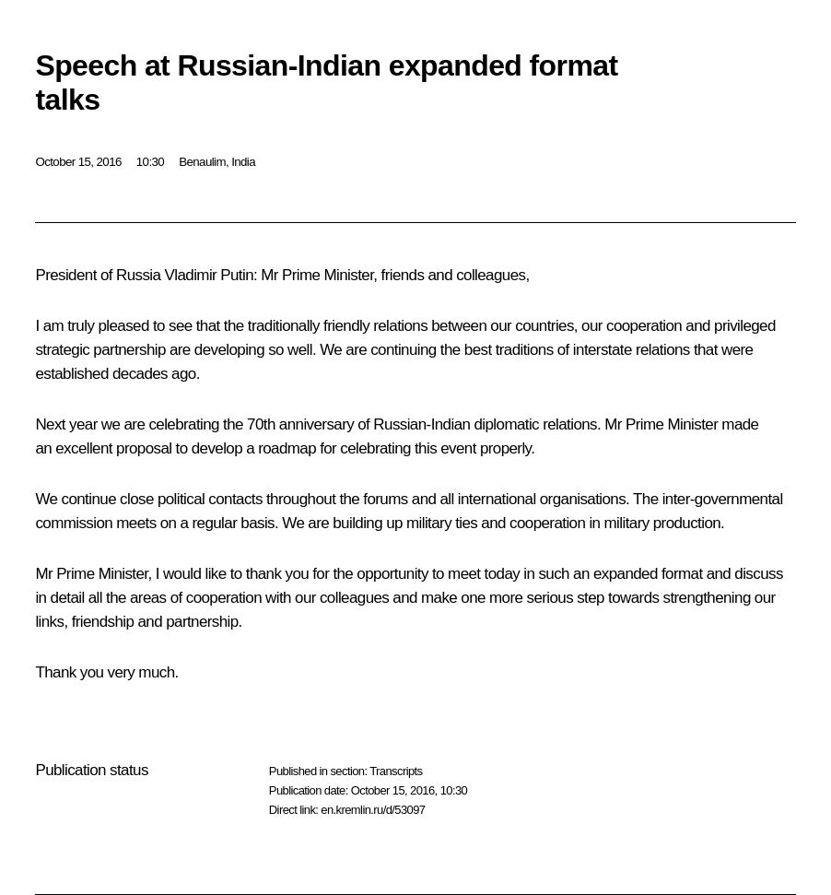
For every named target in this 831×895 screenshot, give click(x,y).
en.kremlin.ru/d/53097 (373, 810)
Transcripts (395, 771)
